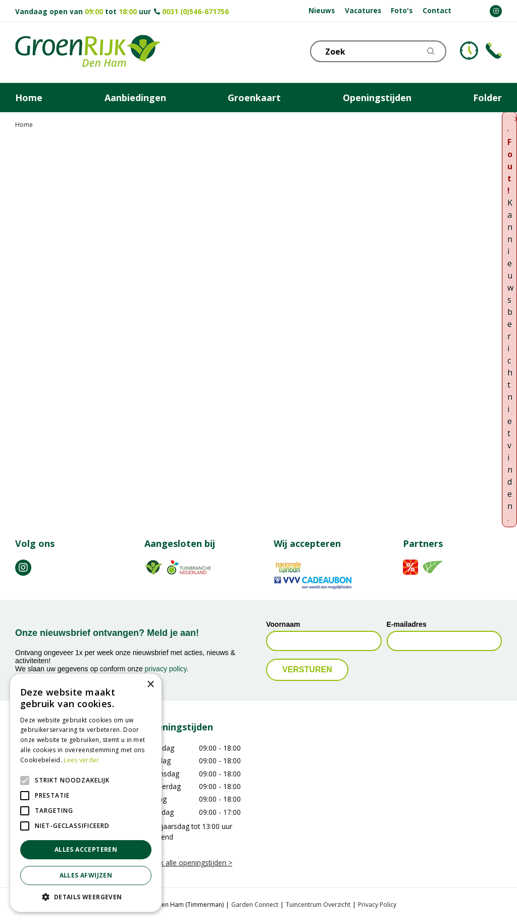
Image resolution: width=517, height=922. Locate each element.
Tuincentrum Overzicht (318, 904)
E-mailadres (407, 624)
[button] (85, 897)
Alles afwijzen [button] (86, 875)
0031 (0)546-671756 (195, 11)
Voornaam (283, 624)
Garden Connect (254, 904)
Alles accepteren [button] (86, 849)
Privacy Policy (377, 904)
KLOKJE (469, 50)
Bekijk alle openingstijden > (188, 862)
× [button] (150, 684)
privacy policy (166, 669)
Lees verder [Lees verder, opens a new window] (81, 760)
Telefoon (494, 50)
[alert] (86, 793)
